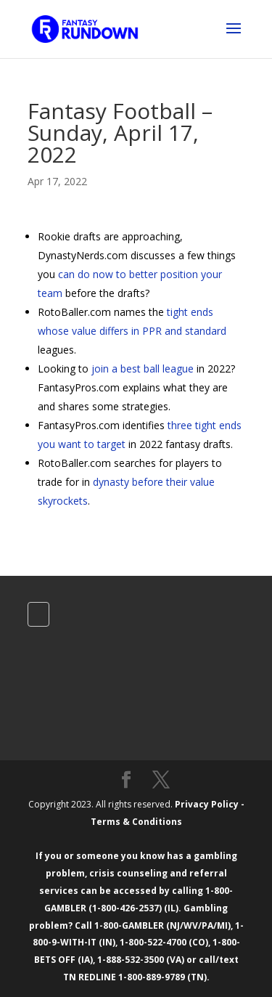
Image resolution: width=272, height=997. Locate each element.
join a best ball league (142, 368)
